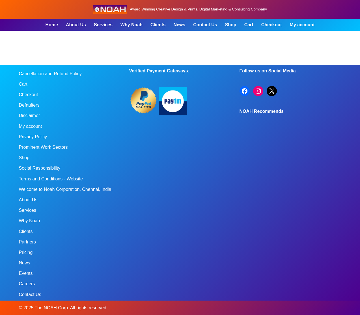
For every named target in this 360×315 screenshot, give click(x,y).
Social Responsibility (40, 168)
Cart (248, 24)
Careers (27, 283)
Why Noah (131, 24)
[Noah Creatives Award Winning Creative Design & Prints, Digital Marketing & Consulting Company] (180, 9)
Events (26, 273)
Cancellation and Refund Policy (50, 73)
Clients (157, 24)
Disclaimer (29, 115)
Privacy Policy (33, 136)
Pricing (26, 252)
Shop (230, 24)
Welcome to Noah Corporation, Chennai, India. (66, 189)
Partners (27, 242)
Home (51, 24)
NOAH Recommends (262, 111)
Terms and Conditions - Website (51, 178)
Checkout (271, 24)
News (179, 24)
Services (103, 24)
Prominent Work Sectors (43, 147)
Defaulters (29, 105)
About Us (76, 24)
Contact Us (205, 24)
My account (302, 24)
